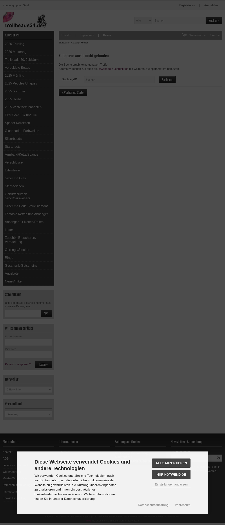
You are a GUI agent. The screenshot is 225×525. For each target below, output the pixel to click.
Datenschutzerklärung (153, 505)
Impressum (183, 505)
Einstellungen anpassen (171, 484)
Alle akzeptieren (171, 463)
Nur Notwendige (171, 474)
